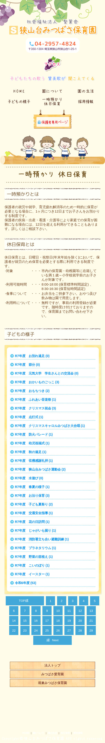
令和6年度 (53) (25, 583)
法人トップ (52, 665)
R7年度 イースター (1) (32, 574)
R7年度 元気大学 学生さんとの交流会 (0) (46, 373)
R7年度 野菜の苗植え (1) (34, 557)
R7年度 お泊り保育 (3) (32, 495)
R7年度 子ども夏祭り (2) (34, 504)
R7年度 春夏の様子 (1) (32, 487)
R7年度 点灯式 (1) (29, 417)
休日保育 (65, 733)
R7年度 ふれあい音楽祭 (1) (35, 399)
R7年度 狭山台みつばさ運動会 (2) (40, 469)
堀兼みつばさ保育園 (52, 683)
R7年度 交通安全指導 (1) (34, 513)
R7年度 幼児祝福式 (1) (32, 443)
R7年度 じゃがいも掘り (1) (35, 530)
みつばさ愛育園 (52, 674)
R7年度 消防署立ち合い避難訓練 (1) (42, 539)
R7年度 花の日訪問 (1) (32, 522)
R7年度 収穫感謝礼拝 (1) (34, 460)
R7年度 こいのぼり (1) (32, 565)
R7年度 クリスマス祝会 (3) (35, 408)
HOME (25, 733)
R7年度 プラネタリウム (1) (35, 548)
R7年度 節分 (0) (27, 364)
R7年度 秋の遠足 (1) (30, 452)
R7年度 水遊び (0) (29, 478)
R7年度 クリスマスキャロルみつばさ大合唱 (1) (50, 426)
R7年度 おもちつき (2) (32, 391)
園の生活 (52, 733)
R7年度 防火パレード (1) (34, 434)
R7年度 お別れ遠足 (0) (32, 356)
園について (38, 733)
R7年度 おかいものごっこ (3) (37, 382)
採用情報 (78, 733)
